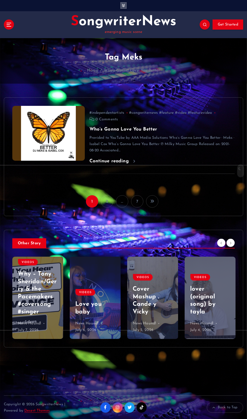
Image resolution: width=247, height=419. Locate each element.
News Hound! (29, 323)
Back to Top (225, 407)
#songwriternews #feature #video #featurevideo (170, 113)
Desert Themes (37, 410)
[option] (37, 297)
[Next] (230, 242)
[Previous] (221, 242)
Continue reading (112, 160)
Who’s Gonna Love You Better (132, 70)
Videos (28, 262)
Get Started (228, 24)
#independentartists (106, 113)
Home (92, 70)
